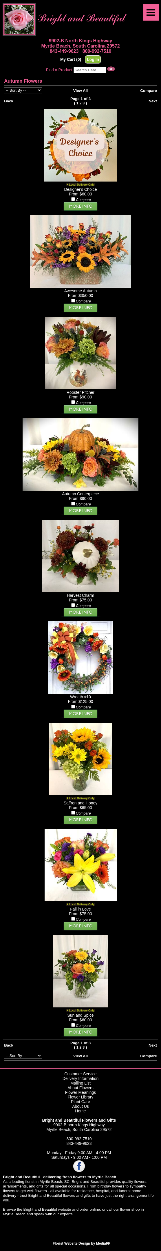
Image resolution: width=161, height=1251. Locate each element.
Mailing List (80, 1083)
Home (80, 1111)
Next (153, 101)
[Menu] (151, 12)
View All (80, 90)
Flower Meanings (80, 1092)
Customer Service (80, 1073)
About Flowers (80, 1087)
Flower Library (81, 1097)
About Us (80, 1106)
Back (8, 101)
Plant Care (80, 1101)
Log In (93, 59)
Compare (148, 90)
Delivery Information (81, 1078)
